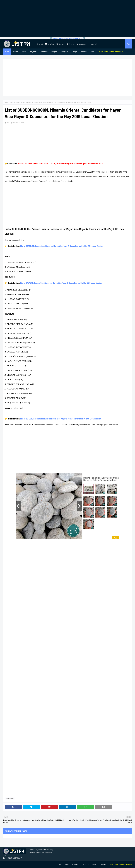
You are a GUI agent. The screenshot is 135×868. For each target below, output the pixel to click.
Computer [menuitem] (64, 51)
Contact (60, 44)
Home (6, 102)
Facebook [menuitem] (43, 51)
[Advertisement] (67, 18)
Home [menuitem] (7, 51)
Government (13, 102)
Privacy (70, 44)
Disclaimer (81, 44)
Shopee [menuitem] (54, 51)
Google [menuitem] (74, 51)
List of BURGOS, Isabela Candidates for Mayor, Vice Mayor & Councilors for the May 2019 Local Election (60, 418)
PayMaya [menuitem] (33, 51)
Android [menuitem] (83, 51)
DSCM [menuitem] (92, 51)
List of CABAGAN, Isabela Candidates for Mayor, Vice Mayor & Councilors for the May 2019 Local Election (61, 283)
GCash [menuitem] (24, 51)
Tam (7, 123)
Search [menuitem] (15, 51)
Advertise (49, 44)
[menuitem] (111, 51)
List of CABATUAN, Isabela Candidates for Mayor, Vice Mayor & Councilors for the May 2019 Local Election (61, 246)
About (40, 44)
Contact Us (85, 864)
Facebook (93, 44)
